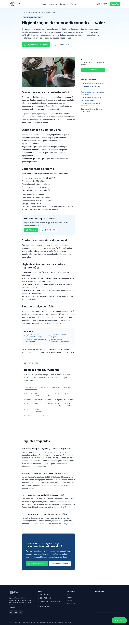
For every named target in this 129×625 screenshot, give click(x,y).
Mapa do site (71, 603)
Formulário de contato (60, 564)
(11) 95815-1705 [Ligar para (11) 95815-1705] (102, 4)
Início (23, 12)
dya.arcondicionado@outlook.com (51, 602)
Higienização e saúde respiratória (58, 336)
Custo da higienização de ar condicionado (35, 340)
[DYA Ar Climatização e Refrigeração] (15, 4)
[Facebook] (16, 612)
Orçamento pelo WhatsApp (36, 45)
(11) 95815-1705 (61, 45)
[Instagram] (11, 612)
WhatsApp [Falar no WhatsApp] (115, 4)
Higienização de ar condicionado (92, 83)
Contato (73, 4)
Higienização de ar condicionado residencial (59, 340)
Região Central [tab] (31, 388)
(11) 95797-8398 (45, 598)
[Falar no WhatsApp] (119, 620)
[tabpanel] (48, 404)
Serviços (44, 4)
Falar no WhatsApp (36, 564)
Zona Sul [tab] (66, 387)
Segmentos (53, 4)
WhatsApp (31, 230)
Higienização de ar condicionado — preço (33, 336)
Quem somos (64, 4)
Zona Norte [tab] (44, 387)
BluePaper (68, 622)
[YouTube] (21, 612)
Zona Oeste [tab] (55, 387)
